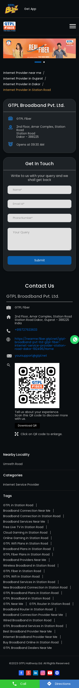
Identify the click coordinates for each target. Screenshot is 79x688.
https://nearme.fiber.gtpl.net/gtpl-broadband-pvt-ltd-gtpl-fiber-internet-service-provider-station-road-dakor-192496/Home (40, 344)
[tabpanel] (39, 48)
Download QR (27, 426)
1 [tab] (36, 62)
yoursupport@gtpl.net (31, 355)
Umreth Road (13, 464)
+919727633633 (26, 330)
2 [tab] (44, 62)
